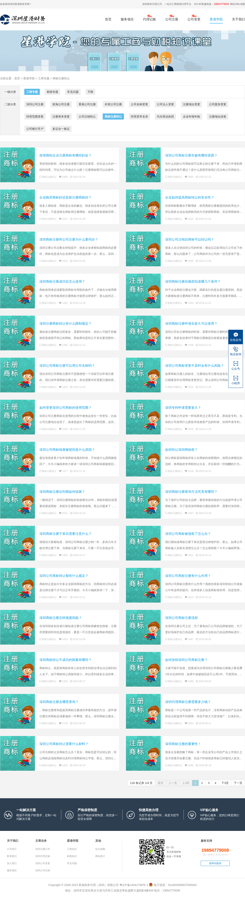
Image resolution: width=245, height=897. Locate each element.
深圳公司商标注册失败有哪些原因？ (191, 155)
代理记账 (149, 19)
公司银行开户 (34, 128)
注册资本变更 (61, 116)
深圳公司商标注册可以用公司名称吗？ (67, 365)
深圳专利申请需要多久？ (183, 407)
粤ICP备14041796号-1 (133, 885)
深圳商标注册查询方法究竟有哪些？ (191, 491)
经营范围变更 (34, 116)
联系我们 (12, 856)
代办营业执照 (165, 116)
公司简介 (12, 849)
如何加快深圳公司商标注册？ (186, 660)
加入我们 (12, 863)
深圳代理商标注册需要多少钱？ (188, 702)
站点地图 (100, 849)
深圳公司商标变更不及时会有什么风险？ (194, 365)
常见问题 (73, 91)
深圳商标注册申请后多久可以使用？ (191, 323)
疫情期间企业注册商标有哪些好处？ (65, 155)
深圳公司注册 (34, 104)
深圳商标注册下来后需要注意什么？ (65, 533)
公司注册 (171, 19)
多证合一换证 (61, 128)
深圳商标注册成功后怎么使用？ (62, 281)
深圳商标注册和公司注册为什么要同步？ (68, 239)
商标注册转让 (61, 78)
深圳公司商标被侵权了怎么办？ (188, 533)
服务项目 (127, 22)
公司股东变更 (217, 104)
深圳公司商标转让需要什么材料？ (63, 744)
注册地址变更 (191, 104)
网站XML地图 (237, 4)
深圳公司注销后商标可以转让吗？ (189, 239)
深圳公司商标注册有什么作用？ (188, 575)
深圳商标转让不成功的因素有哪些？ (65, 660)
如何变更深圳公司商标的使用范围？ (65, 407)
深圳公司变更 (42, 863)
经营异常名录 (139, 116)
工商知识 (72, 849)
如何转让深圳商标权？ (181, 449)
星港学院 (216, 19)
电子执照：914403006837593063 (173, 885)
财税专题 (52, 91)
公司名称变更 (139, 104)
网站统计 (100, 856)
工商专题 (43, 78)
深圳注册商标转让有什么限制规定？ (65, 323)
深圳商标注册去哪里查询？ (59, 702)
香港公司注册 (87, 104)
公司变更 (193, 19)
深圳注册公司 (42, 849)
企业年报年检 (191, 116)
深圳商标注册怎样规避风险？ (60, 617)
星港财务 (19, 4)
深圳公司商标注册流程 (181, 617)
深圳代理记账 (42, 856)
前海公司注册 (61, 104)
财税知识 (72, 856)
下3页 (225, 783)
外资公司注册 (113, 104)
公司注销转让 (87, 116)
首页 (108, 19)
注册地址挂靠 (217, 116)
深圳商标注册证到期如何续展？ (62, 491)
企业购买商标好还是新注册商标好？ (65, 197)
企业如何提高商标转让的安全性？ (189, 197)
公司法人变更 (165, 104)
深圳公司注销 (42, 870)
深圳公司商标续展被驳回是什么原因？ (67, 449)
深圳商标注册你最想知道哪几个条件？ (193, 281)
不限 (90, 91)
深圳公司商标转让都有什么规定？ (63, 575)
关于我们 (238, 19)
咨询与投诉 (215, 863)
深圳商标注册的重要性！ (183, 744)
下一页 (238, 783)
